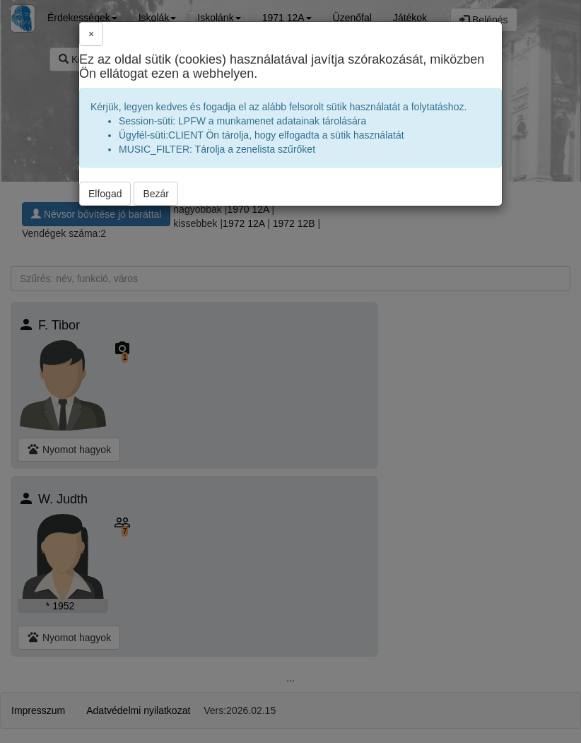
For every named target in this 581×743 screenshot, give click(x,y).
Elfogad (105, 193)
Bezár (156, 193)
